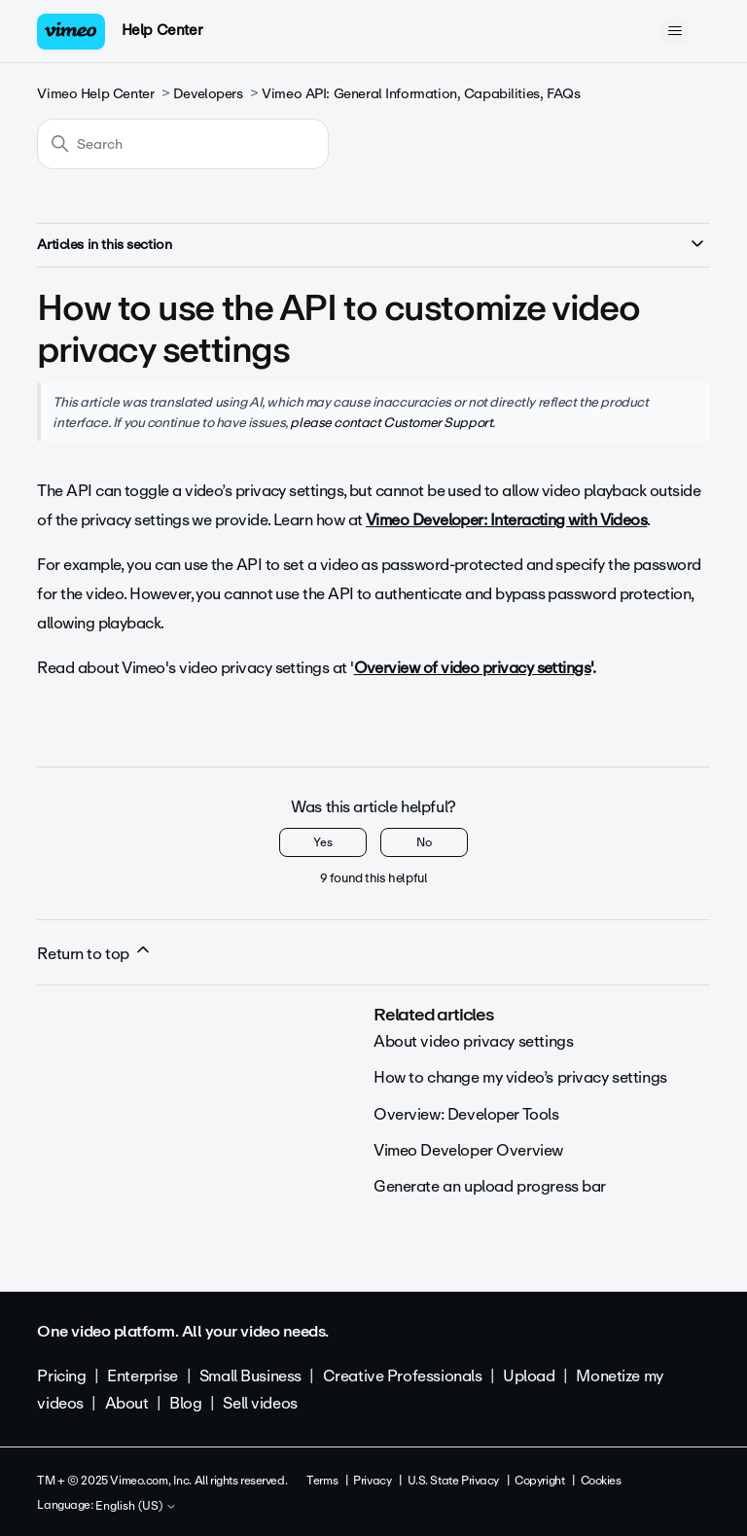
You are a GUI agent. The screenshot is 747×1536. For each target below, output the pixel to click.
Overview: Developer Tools (466, 1114)
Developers (208, 94)
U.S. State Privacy (453, 1480)
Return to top (94, 953)
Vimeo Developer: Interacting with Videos (506, 520)
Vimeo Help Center (95, 94)
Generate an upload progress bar (490, 1186)
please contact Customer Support (391, 422)
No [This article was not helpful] (424, 842)
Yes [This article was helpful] (323, 842)
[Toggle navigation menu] (675, 31)
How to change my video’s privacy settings (520, 1077)
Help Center (162, 30)
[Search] (183, 144)
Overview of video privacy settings (472, 668)
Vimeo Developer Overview (468, 1150)
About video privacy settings (473, 1041)
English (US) (136, 1507)
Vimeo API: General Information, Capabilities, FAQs (421, 94)
